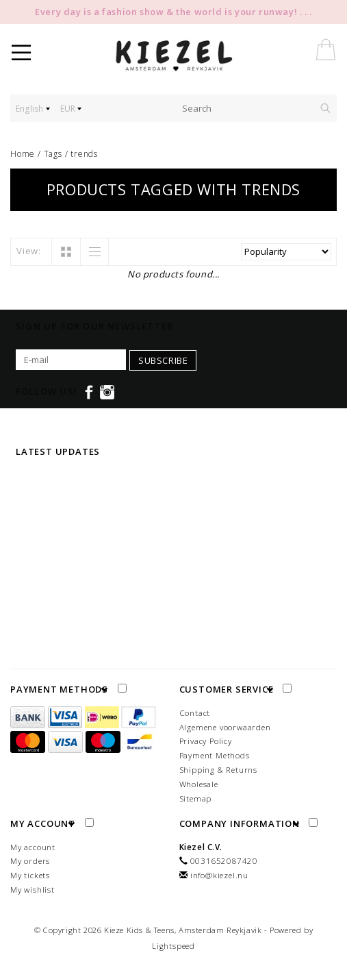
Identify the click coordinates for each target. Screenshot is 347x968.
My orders (30, 861)
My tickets (30, 875)
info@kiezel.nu (219, 875)
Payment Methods (214, 755)
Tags (53, 154)
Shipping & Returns (218, 770)
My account (32, 847)
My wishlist (32, 889)
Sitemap (195, 798)
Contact (195, 713)
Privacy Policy (205, 741)
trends (84, 154)
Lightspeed (173, 946)
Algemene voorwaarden (225, 727)
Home (22, 154)
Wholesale (198, 784)
